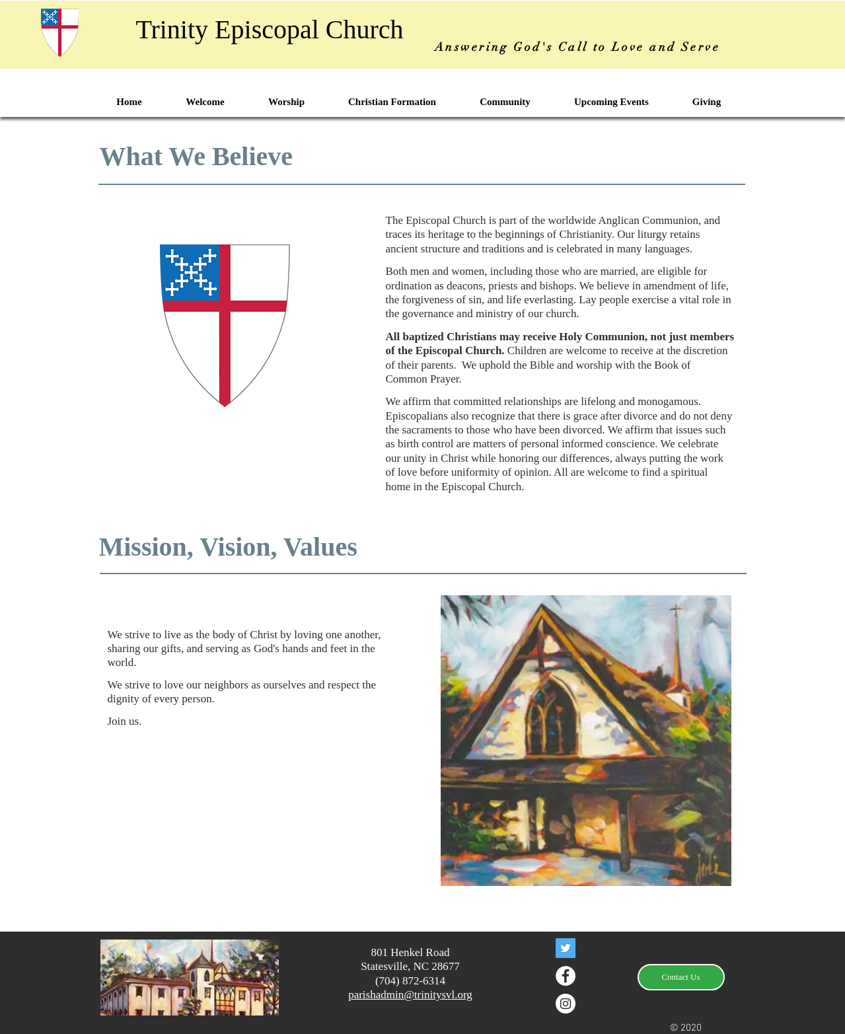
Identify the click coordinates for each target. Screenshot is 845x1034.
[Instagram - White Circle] (565, 1004)
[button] (205, 102)
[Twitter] (565, 948)
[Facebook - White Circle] (565, 976)
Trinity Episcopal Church (269, 29)
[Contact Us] (681, 977)
